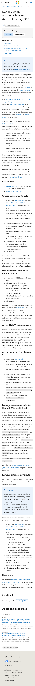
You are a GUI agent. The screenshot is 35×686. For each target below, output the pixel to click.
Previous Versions (18, 670)
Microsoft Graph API (15, 177)
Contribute (13, 672)
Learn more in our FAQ (22, 69)
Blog (5, 672)
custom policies (25, 90)
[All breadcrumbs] (4, 6)
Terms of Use (7, 678)
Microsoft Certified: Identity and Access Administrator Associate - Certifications (13, 634)
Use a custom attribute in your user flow (15, 48)
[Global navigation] (2, 2)
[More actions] (31, 6)
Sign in (32, 2)
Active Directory (11, 6)
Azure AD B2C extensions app (12, 50)
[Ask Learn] (27, 6)
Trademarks (16, 678)
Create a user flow (11, 186)
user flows (27, 87)
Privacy (20, 672)
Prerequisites (7, 43)
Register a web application (14, 191)
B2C (19, 6)
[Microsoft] (17, 2)
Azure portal (19, 200)
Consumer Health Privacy (11, 675)
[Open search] (27, 2)
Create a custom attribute (11, 46)
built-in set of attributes (9, 124)
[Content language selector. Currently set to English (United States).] (12, 656)
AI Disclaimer (7, 670)
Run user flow (20, 308)
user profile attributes (17, 104)
